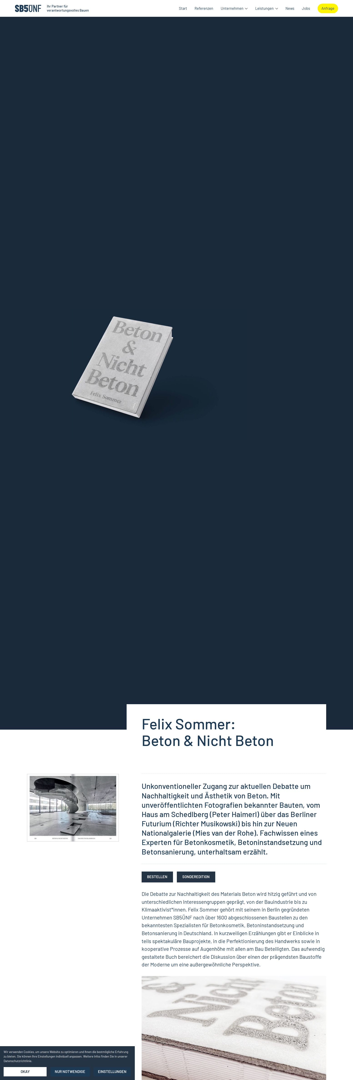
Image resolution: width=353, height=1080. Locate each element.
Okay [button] (25, 1071)
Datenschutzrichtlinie (17, 1061)
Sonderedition (196, 876)
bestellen (157, 876)
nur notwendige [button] (70, 1071)
